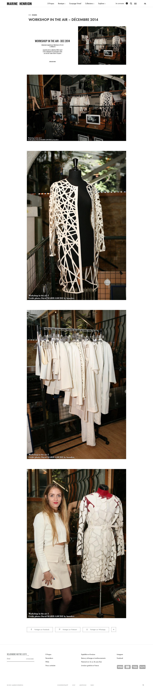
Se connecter (120, 3)
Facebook (120, 658)
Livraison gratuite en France (90, 666)
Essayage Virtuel (75, 3)
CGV (73, 685)
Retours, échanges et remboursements (93, 658)
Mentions (82, 685)
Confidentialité (62, 685)
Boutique (61, 3)
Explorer (102, 3)
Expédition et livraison (88, 654)
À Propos (51, 3)
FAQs (47, 662)
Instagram (120, 654)
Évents (34, 15)
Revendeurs (49, 658)
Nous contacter (50, 666)
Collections (89, 3)
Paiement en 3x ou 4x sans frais (91, 662)
